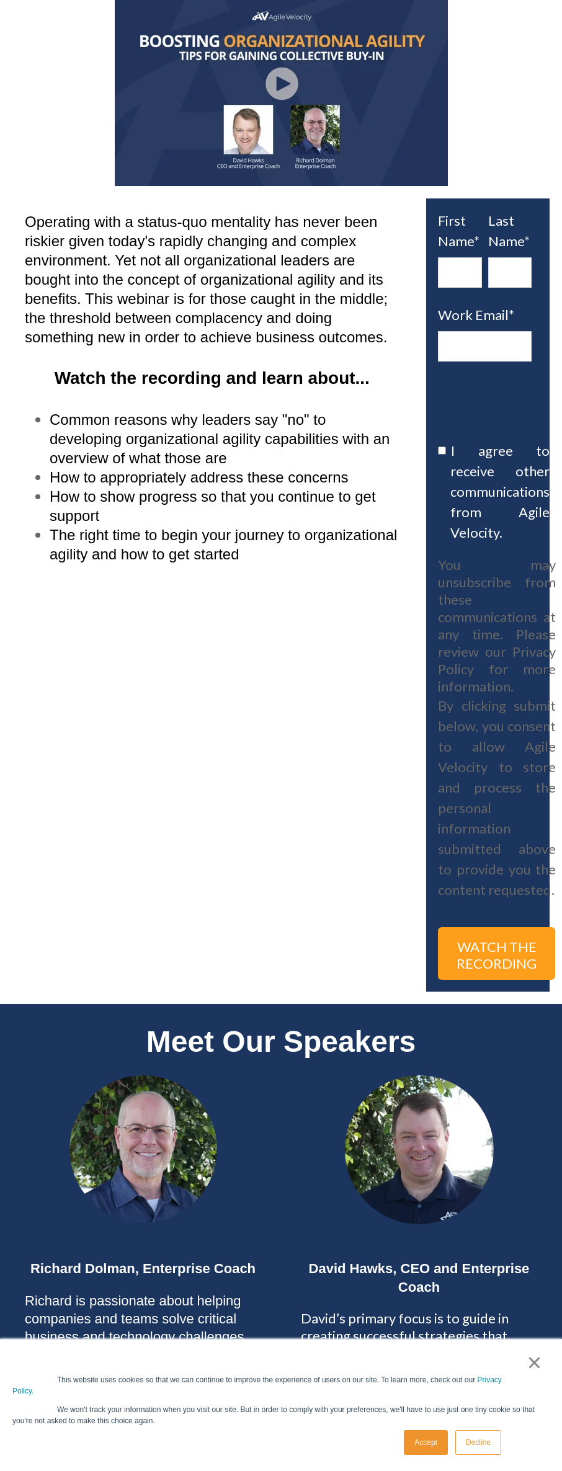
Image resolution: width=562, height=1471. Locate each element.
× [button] (534, 1362)
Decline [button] (478, 1442)
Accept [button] (425, 1442)
